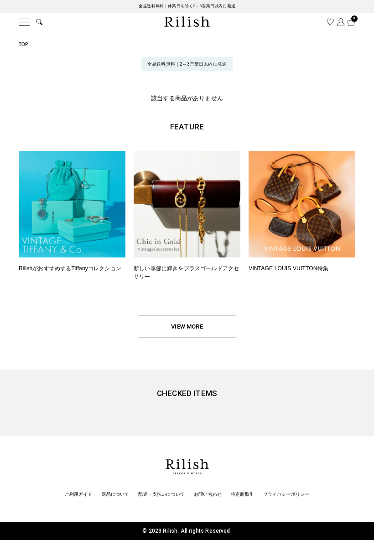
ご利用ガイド (79, 494)
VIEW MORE (187, 326)
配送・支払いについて (161, 494)
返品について (116, 494)
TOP (23, 44)
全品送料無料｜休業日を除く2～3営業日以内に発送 (187, 6)
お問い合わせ (208, 494)
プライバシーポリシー (286, 494)
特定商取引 (242, 494)
